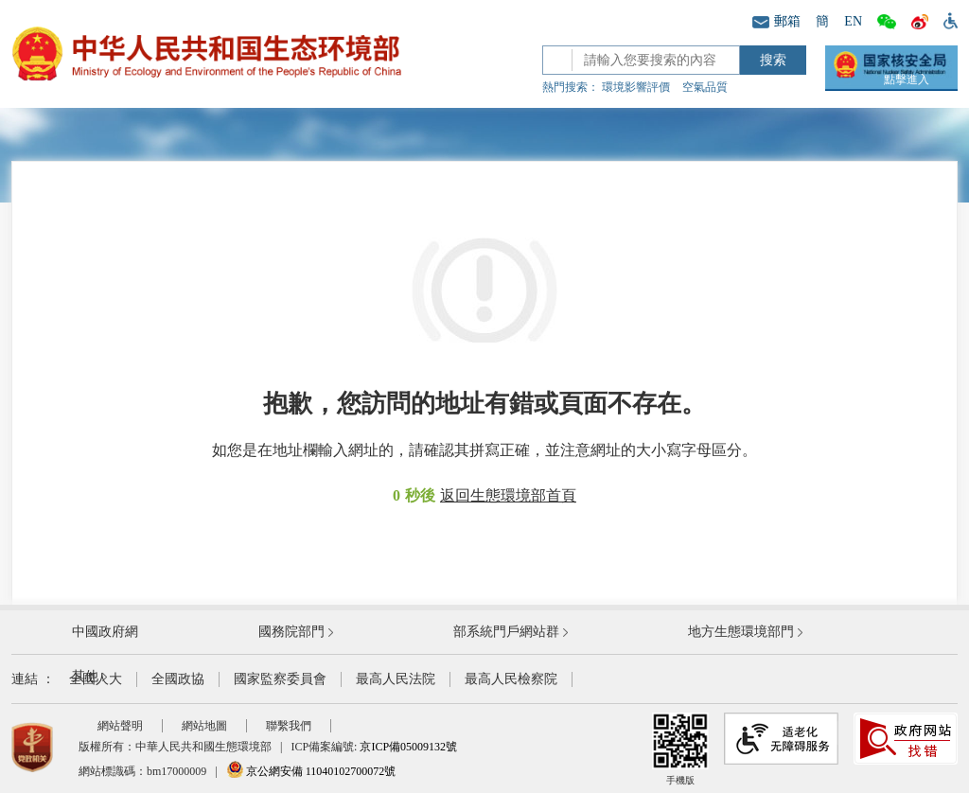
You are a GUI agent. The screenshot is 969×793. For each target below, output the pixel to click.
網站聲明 (120, 725)
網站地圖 (204, 725)
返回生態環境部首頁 (508, 495)
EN (853, 21)
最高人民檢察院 (511, 679)
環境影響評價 (636, 87)
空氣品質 (705, 87)
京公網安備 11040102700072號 (311, 771)
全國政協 (177, 679)
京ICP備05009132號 (408, 746)
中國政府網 (105, 632)
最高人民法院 (395, 679)
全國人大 (95, 679)
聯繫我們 (288, 725)
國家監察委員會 (280, 679)
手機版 (680, 749)
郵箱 (776, 21)
